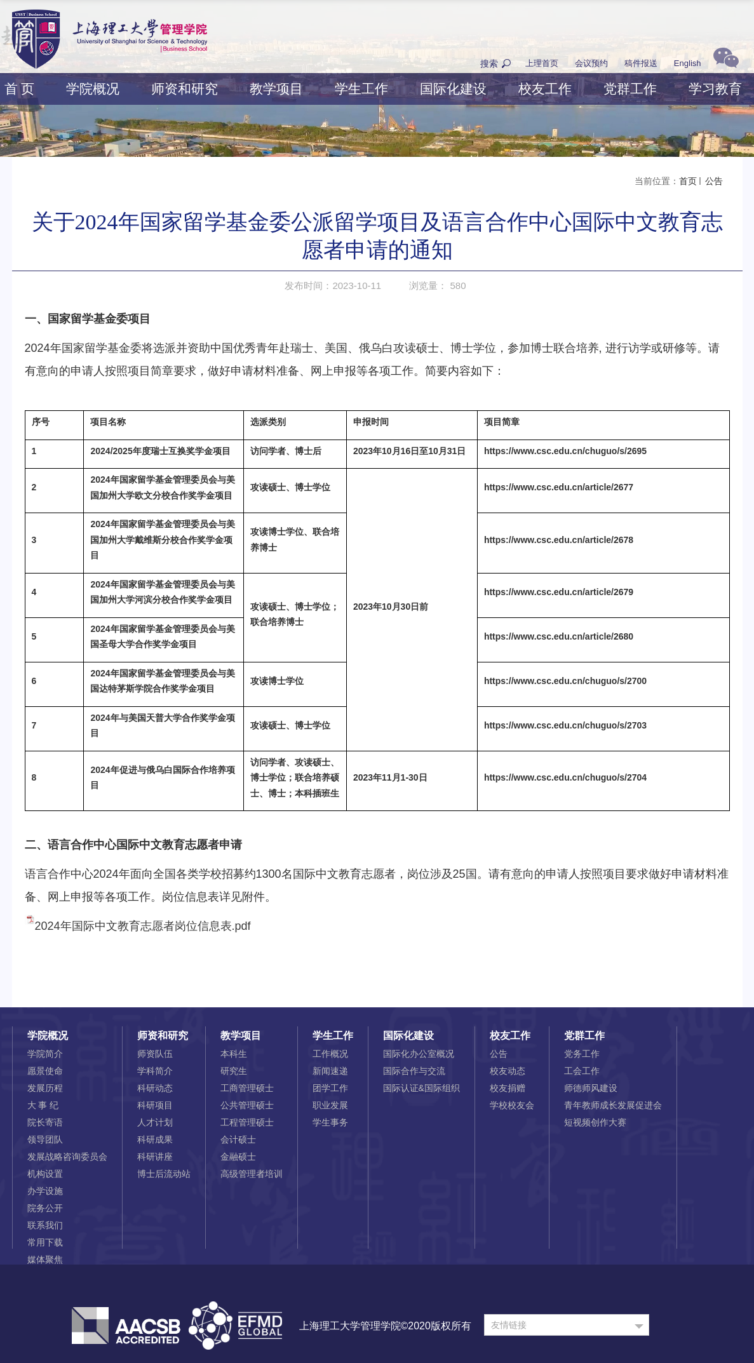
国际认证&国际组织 (421, 1088)
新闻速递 (330, 1071)
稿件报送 (640, 63)
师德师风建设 (590, 1088)
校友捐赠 (507, 1088)
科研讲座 (155, 1157)
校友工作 (545, 88)
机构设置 (45, 1174)
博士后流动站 (164, 1174)
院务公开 (45, 1208)
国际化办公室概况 (418, 1054)
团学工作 (330, 1088)
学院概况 (92, 88)
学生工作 (361, 88)
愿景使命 (45, 1071)
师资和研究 (184, 88)
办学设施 (45, 1191)
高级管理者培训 (251, 1174)
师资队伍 (155, 1054)
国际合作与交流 (414, 1071)
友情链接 (509, 1325)
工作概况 (330, 1054)
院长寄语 (45, 1122)
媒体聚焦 (45, 1259)
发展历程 (45, 1088)
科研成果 (155, 1139)
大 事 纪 (43, 1105)
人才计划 (155, 1122)
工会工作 (582, 1071)
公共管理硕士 (247, 1105)
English (687, 63)
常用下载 (45, 1242)
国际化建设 (453, 88)
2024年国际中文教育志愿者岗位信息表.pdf (143, 926)
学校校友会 (512, 1105)
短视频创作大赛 (595, 1122)
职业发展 (330, 1105)
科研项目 (155, 1105)
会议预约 (591, 63)
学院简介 (45, 1054)
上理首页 (541, 63)
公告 (713, 181)
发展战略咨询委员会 (67, 1157)
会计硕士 (238, 1139)
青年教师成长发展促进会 (613, 1105)
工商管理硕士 (247, 1088)
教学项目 (276, 88)
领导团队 (45, 1139)
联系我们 (45, 1225)
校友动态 (507, 1071)
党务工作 (582, 1054)
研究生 (233, 1071)
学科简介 (155, 1071)
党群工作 (630, 88)
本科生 (233, 1054)
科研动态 (155, 1088)
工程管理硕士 (247, 1122)
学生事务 (330, 1122)
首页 (688, 181)
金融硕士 (238, 1157)
